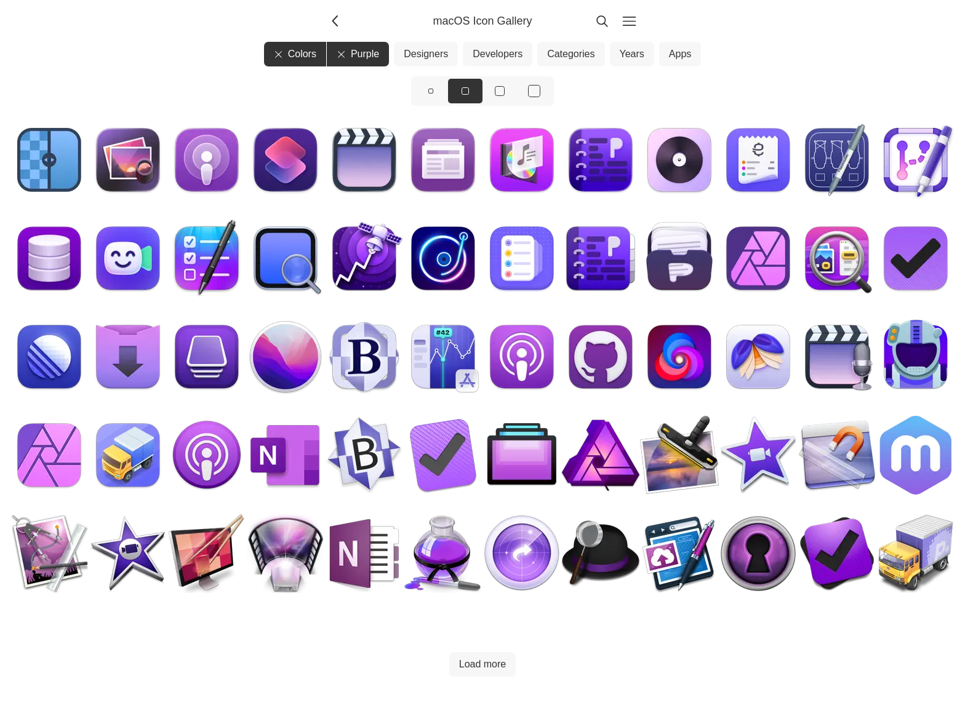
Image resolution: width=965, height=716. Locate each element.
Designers (426, 54)
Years (632, 54)
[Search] (602, 21)
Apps (680, 54)
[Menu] (629, 21)
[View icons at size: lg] (499, 91)
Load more (483, 664)
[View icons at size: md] (465, 91)
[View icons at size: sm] (431, 91)
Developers (498, 54)
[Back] (336, 21)
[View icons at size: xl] (534, 91)
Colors (295, 54)
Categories (571, 54)
